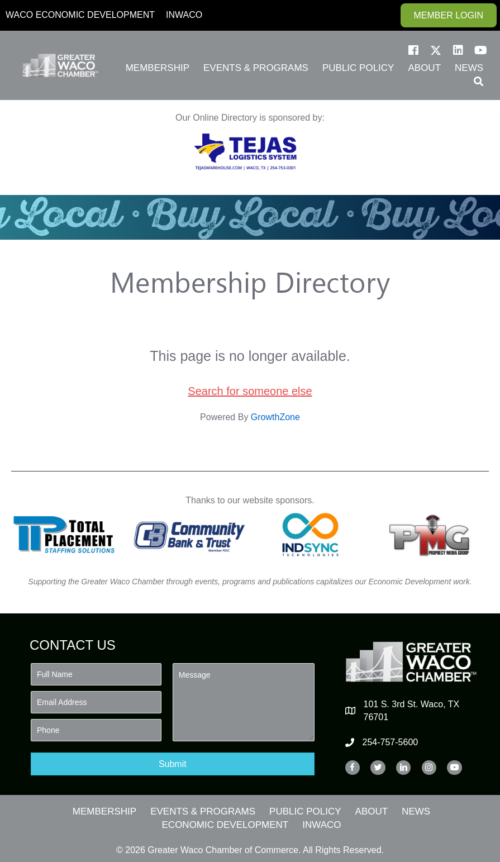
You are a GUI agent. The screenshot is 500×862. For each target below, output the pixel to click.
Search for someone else (250, 391)
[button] (413, 50)
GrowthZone (275, 417)
